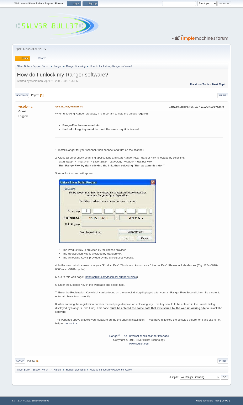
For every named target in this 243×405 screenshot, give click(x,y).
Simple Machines (40, 400)
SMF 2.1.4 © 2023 (21, 400)
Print (222, 95)
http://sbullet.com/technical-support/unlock (111, 276)
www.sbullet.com (139, 343)
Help (198, 400)
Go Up (19, 360)
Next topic (219, 84)
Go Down (22, 95)
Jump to (174, 377)
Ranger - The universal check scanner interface (139, 335)
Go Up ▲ (226, 400)
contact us (71, 323)
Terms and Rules (211, 400)
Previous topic (200, 84)
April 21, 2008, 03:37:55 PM (69, 106)
